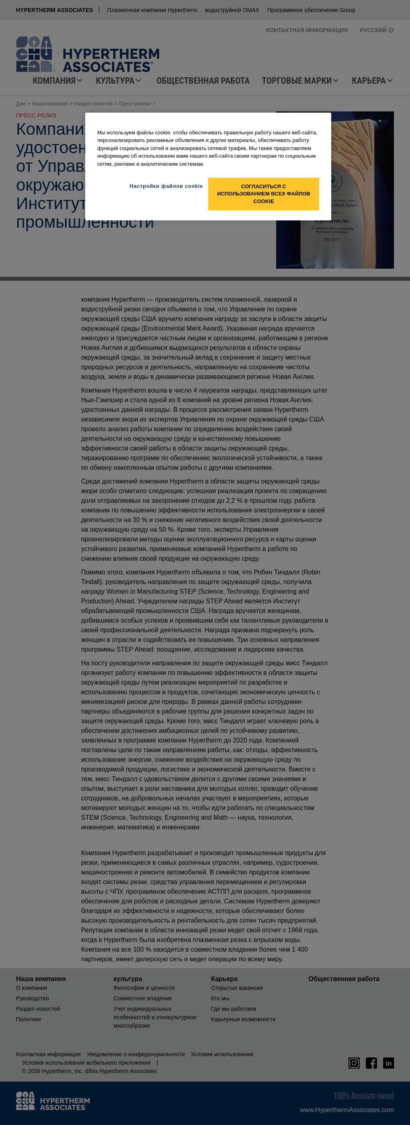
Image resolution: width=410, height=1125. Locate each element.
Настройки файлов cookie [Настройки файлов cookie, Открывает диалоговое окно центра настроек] (166, 186)
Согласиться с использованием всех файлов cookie (263, 193)
